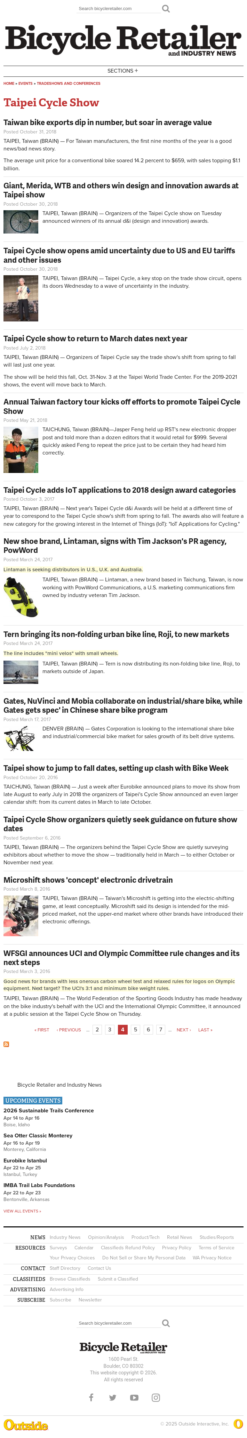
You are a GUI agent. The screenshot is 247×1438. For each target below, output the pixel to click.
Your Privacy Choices (72, 1258)
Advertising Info (66, 1289)
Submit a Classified (118, 1279)
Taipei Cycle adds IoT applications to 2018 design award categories (119, 489)
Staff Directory (65, 1268)
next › (184, 1030)
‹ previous (69, 1030)
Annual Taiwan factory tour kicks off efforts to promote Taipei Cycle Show (121, 406)
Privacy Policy (176, 1248)
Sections (123, 71)
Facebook (91, 1398)
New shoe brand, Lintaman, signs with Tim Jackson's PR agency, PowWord (114, 545)
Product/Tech (146, 1237)
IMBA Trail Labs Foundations (39, 1185)
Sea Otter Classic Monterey (37, 1135)
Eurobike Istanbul (25, 1160)
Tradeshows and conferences (69, 83)
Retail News (179, 1237)
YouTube (134, 1398)
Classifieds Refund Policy (128, 1248)
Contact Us (99, 1268)
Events (25, 83)
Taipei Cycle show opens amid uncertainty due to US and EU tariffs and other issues (119, 255)
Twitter (113, 1398)
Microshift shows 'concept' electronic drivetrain (88, 879)
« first (41, 1030)
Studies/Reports (217, 1237)
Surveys (58, 1248)
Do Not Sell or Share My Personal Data (143, 1258)
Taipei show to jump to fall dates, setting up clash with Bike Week (116, 767)
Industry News (65, 1237)
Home (8, 83)
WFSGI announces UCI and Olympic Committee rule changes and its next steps (121, 957)
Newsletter (90, 1300)
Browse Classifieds (70, 1279)
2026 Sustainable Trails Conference (48, 1110)
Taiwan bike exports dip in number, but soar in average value (107, 122)
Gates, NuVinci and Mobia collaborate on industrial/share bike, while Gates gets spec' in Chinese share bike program (122, 705)
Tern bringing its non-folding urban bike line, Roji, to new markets (116, 634)
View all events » (22, 1211)
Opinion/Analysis (106, 1237)
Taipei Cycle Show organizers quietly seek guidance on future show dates (120, 824)
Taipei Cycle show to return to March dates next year (95, 338)
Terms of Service (216, 1248)
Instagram (156, 1398)
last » (205, 1030)
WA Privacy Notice (212, 1258)
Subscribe (60, 1300)
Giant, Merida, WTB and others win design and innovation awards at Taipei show (121, 190)
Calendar (84, 1248)
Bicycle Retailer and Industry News (59, 1084)
